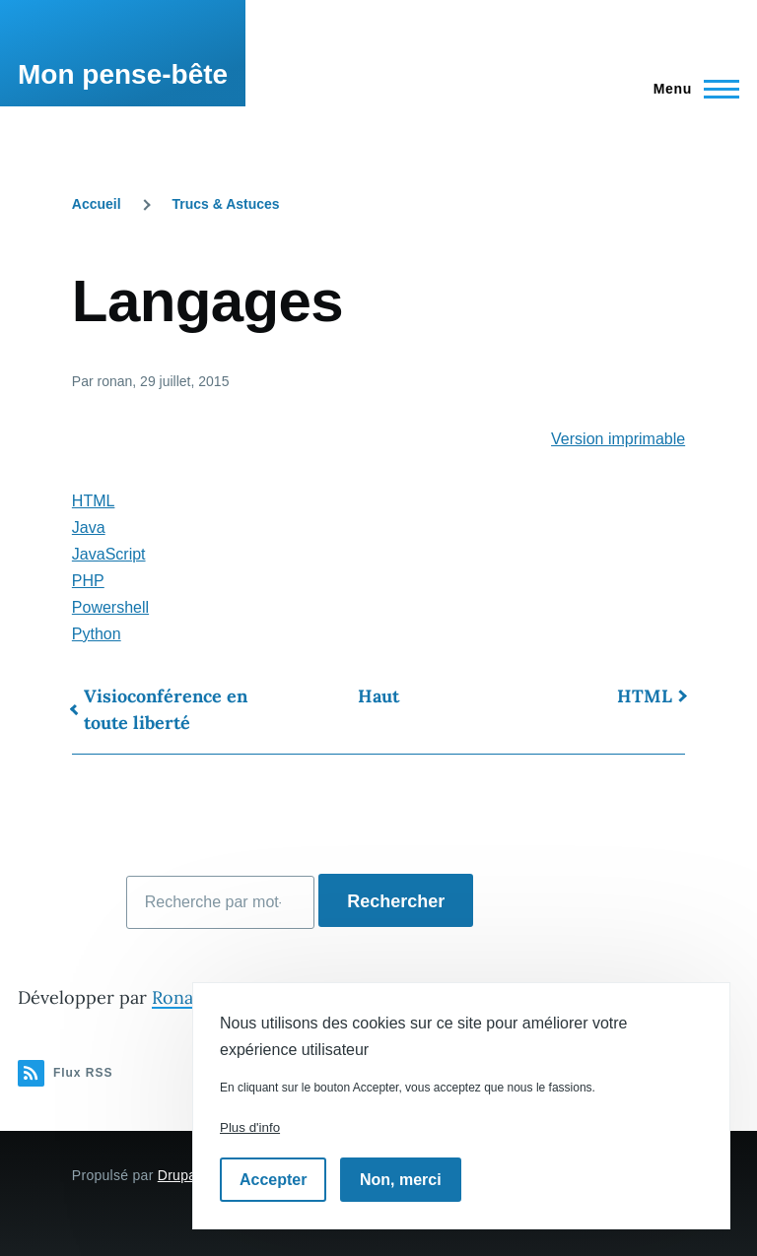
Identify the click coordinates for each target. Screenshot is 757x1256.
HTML (93, 501)
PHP (88, 580)
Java (88, 527)
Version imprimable (618, 438)
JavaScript (109, 554)
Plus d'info (250, 1127)
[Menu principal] (690, 88)
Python (96, 634)
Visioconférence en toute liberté (165, 709)
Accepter (273, 1179)
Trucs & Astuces (225, 204)
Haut (378, 696)
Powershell (110, 607)
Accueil (96, 204)
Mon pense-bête (123, 74)
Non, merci (401, 1179)
